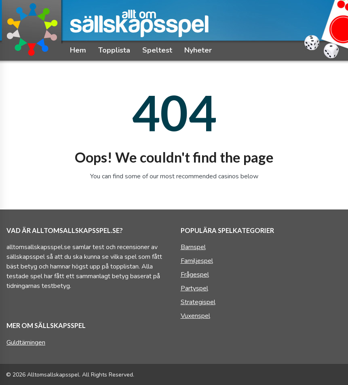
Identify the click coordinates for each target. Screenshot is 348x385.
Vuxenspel (195, 315)
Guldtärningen (25, 342)
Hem (78, 50)
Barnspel (193, 247)
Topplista (114, 50)
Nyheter (198, 50)
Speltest (157, 50)
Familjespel (197, 260)
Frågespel (195, 274)
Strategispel (198, 302)
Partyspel (194, 288)
